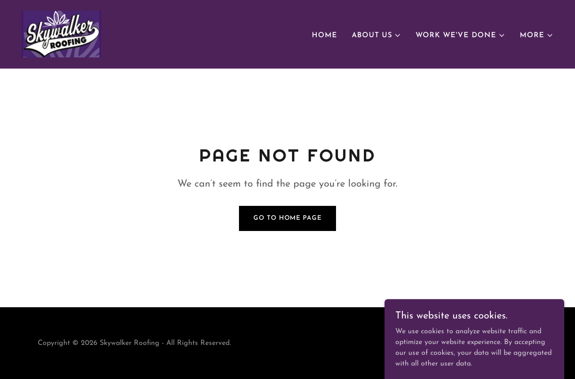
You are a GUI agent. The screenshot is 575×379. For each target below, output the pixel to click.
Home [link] (324, 35)
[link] (61, 33)
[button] (376, 35)
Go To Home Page (287, 218)
